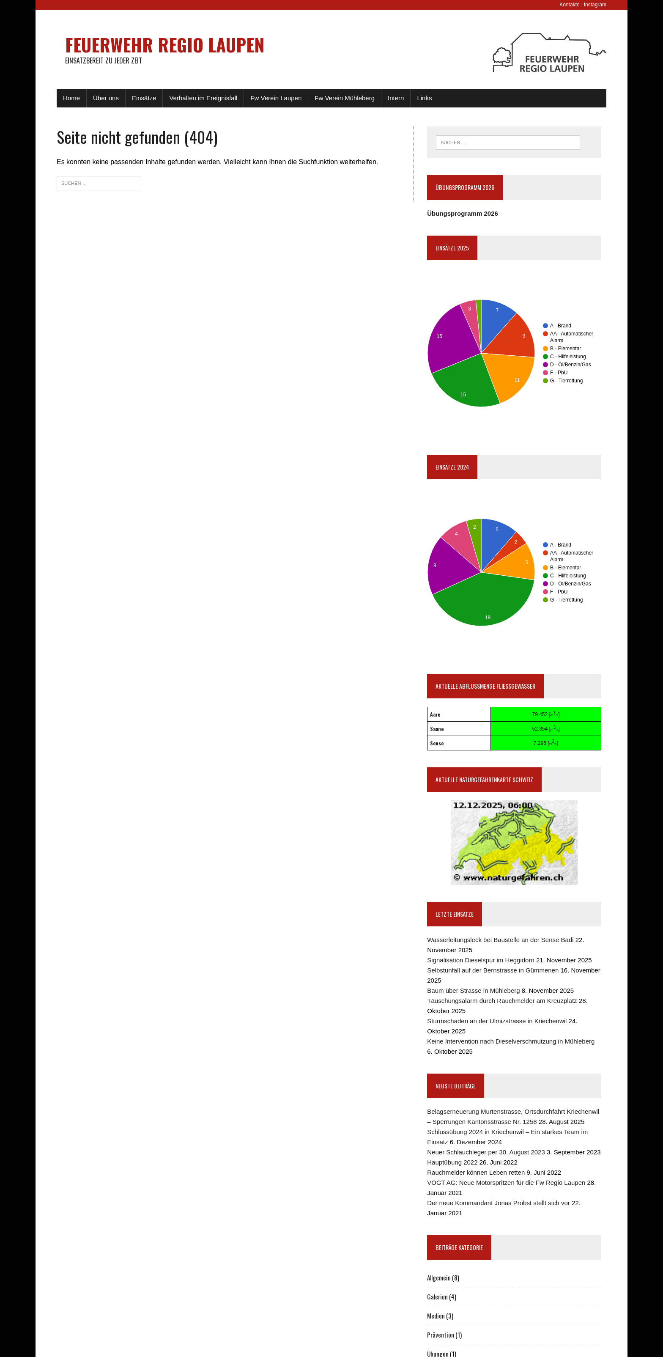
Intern (396, 98)
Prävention (440, 1334)
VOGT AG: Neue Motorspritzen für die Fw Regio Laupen (506, 1182)
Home (71, 98)
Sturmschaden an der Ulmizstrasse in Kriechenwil (497, 1021)
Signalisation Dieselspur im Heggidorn (480, 960)
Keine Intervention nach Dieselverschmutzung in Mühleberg (511, 1041)
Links (424, 98)
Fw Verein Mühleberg (345, 98)
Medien (436, 1315)
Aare (435, 714)
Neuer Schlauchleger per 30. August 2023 (486, 1152)
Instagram (595, 5)
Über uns (106, 98)
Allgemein (439, 1277)
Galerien (437, 1296)
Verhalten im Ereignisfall (203, 98)
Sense (437, 743)
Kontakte (569, 5)
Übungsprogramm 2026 (462, 213)
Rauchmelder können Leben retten (476, 1172)
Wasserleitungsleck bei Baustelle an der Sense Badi (500, 939)
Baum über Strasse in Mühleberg (473, 990)
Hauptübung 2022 (452, 1162)
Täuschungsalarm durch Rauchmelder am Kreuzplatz (502, 1000)
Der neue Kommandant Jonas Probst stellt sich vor (498, 1202)
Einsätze (144, 98)
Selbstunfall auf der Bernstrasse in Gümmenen (493, 970)
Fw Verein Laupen (275, 98)
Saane (437, 728)
